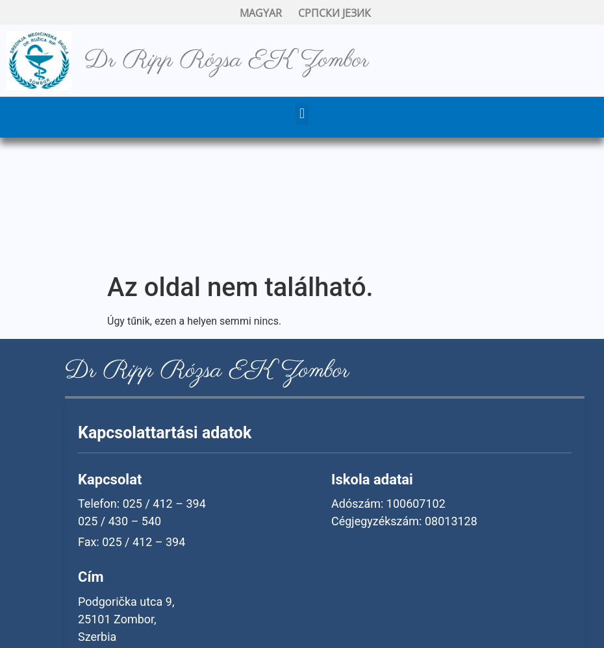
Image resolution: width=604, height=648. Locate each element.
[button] (302, 114)
